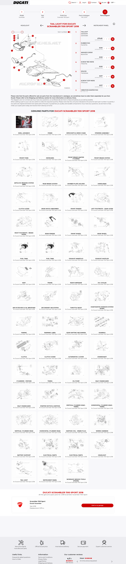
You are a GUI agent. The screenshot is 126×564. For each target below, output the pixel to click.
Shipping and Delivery (45, 563)
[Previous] (42, 25)
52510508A (84, 35)
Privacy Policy (42, 559)
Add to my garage (97, 505)
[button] (114, 24)
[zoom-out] (13, 32)
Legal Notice (42, 561)
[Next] (84, 25)
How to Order (16, 559)
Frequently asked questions (21, 557)
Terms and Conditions (45, 557)
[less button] (104, 39)
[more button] (109, 39)
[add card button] (112, 39)
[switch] (69, 32)
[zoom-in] (22, 32)
